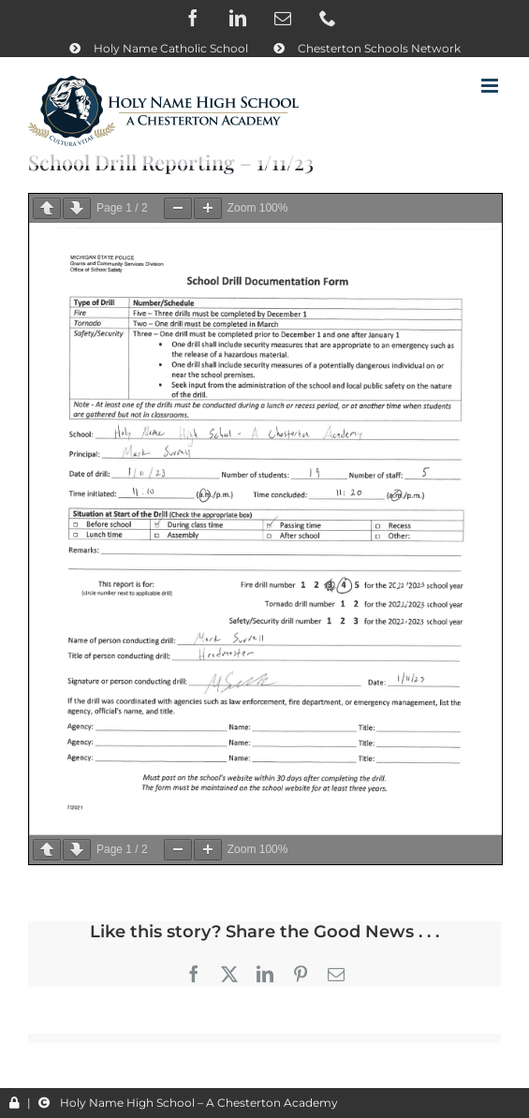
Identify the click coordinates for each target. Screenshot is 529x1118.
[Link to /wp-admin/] (14, 1103)
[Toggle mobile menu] (491, 86)
